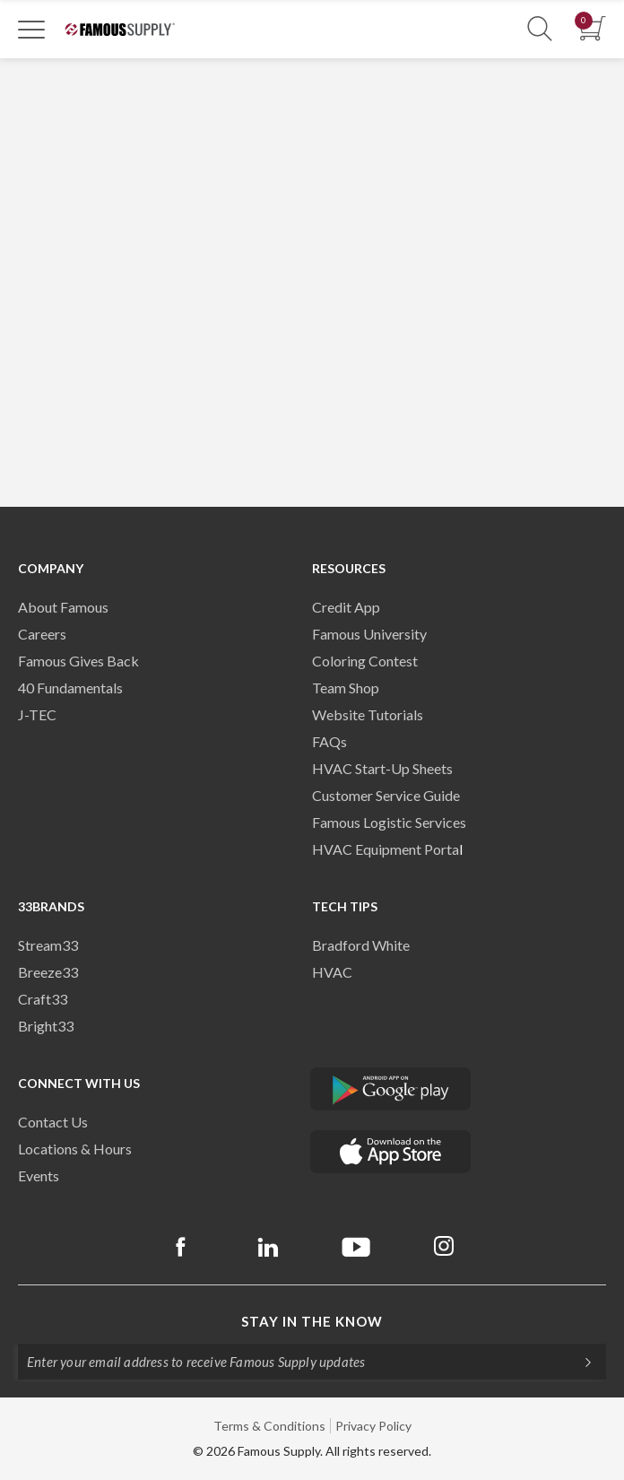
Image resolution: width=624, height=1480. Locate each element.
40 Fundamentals (70, 687)
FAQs (329, 741)
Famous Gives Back (78, 660)
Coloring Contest (365, 660)
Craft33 (42, 998)
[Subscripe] (579, 1362)
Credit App (346, 606)
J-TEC (37, 714)
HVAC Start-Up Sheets (382, 768)
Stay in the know (312, 1321)
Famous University (369, 633)
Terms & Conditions (269, 1425)
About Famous (63, 606)
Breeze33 (48, 971)
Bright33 (46, 1025)
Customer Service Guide (386, 795)
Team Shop (345, 687)
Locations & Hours (75, 1148)
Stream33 (48, 944)
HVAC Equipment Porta (385, 849)
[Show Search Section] (539, 29)
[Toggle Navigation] (31, 29)
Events (38, 1175)
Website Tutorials (367, 714)
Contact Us (53, 1121)
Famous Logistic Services (389, 822)
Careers (42, 633)
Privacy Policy (373, 1425)
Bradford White (361, 944)
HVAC (332, 971)
